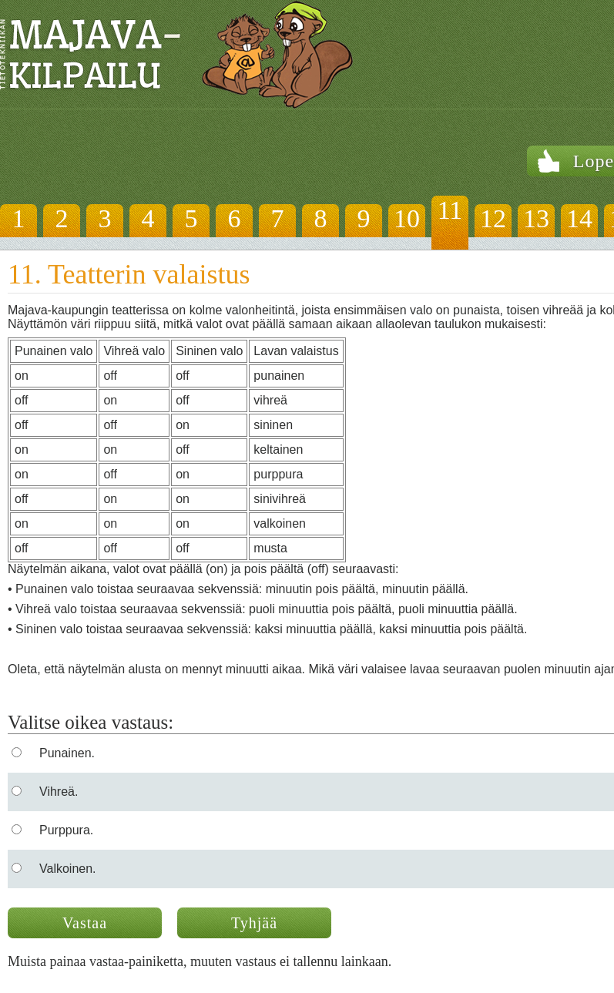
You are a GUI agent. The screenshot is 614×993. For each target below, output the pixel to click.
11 (450, 210)
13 (536, 218)
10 (407, 218)
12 (493, 218)
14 (579, 218)
